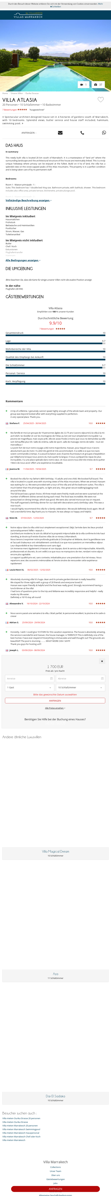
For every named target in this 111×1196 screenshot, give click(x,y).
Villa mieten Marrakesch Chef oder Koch (21, 997)
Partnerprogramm (86, 1173)
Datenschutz (55, 1051)
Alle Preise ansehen (55, 708)
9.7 (103, 340)
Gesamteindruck (14, 332)
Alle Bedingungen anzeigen (23, 260)
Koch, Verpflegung (15, 381)
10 (104, 332)
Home (5, 93)
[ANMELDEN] (47, 1161)
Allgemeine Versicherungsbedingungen (55, 1059)
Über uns (55, 1035)
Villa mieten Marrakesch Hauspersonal (20, 993)
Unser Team (55, 1031)
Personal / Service (15, 373)
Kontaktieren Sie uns (26, 1173)
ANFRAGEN (55, 1189)
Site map (68, 1173)
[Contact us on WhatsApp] (104, 132)
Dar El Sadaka (55, 956)
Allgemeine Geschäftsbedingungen (55, 1055)
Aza (55, 880)
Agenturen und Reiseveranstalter (55, 1063)
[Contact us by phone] (82, 132)
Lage (8, 340)
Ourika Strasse (32, 93)
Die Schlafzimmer (15, 365)
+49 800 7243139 (55, 723)
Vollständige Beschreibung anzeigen (29, 200)
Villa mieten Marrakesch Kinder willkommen (56, 1092)
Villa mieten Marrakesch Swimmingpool (21, 989)
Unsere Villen (17, 93)
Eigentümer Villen (50, 1173)
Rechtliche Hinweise (55, 1177)
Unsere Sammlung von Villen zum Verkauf (56, 1067)
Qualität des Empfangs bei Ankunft (24, 357)
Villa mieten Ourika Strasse (15, 982)
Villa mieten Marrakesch (13, 1000)
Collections (55, 1027)
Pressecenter (55, 1047)
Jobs (55, 1043)
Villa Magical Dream (55, 805)
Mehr (100, 3)
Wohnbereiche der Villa (18, 349)
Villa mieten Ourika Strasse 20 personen (21, 978)
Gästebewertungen (55, 1039)
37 (98, 84)
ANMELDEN (100, 1161)
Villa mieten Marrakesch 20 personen (20, 986)
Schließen (55, 6)
